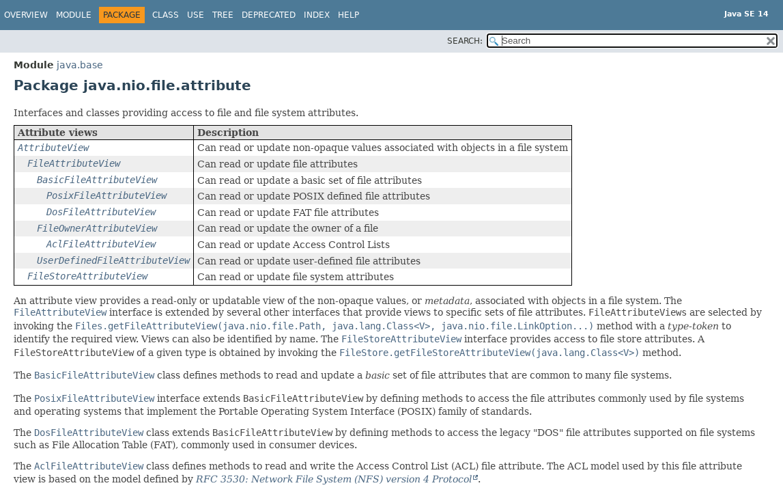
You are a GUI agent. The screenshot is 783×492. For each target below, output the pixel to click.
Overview (26, 15)
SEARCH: (465, 41)
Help (348, 15)
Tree (222, 15)
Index (317, 15)
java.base (80, 64)
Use (195, 15)
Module (73, 15)
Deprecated (269, 15)
